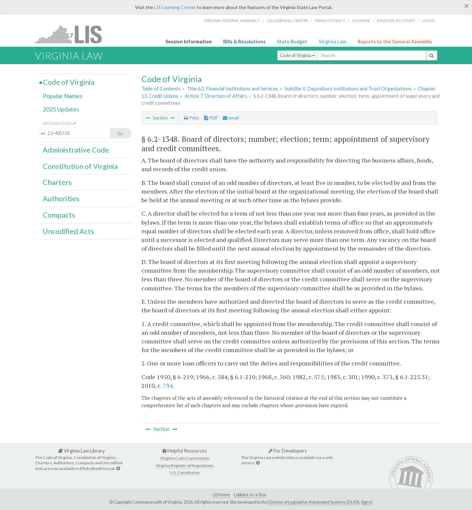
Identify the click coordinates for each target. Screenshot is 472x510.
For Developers (287, 451)
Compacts (59, 215)
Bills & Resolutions (244, 41)
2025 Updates (61, 109)
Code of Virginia (297, 55)
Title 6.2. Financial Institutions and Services (232, 88)
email (231, 117)
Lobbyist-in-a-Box (250, 494)
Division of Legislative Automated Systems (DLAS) (313, 502)
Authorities (61, 198)
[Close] (466, 5)
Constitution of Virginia (80, 166)
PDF (211, 117)
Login (428, 20)
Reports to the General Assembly (395, 41)
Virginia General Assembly (232, 20)
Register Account (396, 20)
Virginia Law (332, 41)
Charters (57, 182)
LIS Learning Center (175, 7)
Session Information (188, 41)
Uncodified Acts (68, 231)
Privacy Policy (330, 20)
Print (191, 117)
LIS (72, 34)
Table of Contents (160, 88)
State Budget (292, 41)
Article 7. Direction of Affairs (216, 96)
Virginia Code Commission (184, 458)
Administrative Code (76, 150)
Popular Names (62, 95)
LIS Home (221, 494)
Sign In (367, 502)
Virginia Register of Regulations (184, 465)
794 (168, 385)
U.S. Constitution (184, 472)
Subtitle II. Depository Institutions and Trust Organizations (348, 88)
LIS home (361, 20)
